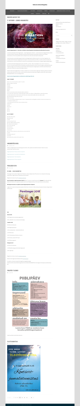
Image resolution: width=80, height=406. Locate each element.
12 (25, 397)
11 (22, 397)
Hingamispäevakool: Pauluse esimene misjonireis (16, 151)
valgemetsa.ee (25, 258)
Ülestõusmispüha (12, 341)
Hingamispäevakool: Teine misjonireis (14, 156)
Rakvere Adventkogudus (40, 5)
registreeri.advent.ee (22, 177)
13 (27, 397)
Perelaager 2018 (12, 166)
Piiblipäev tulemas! (12, 270)
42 (32, 397)
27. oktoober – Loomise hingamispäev (17, 20)
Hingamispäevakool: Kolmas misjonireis (14, 159)
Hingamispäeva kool (13, 143)
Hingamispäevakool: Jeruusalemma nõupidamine (16, 154)
